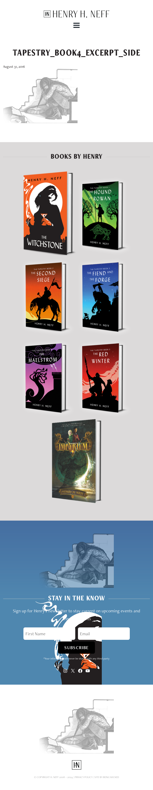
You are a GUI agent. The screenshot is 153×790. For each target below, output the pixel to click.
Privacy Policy (83, 777)
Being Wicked (111, 777)
